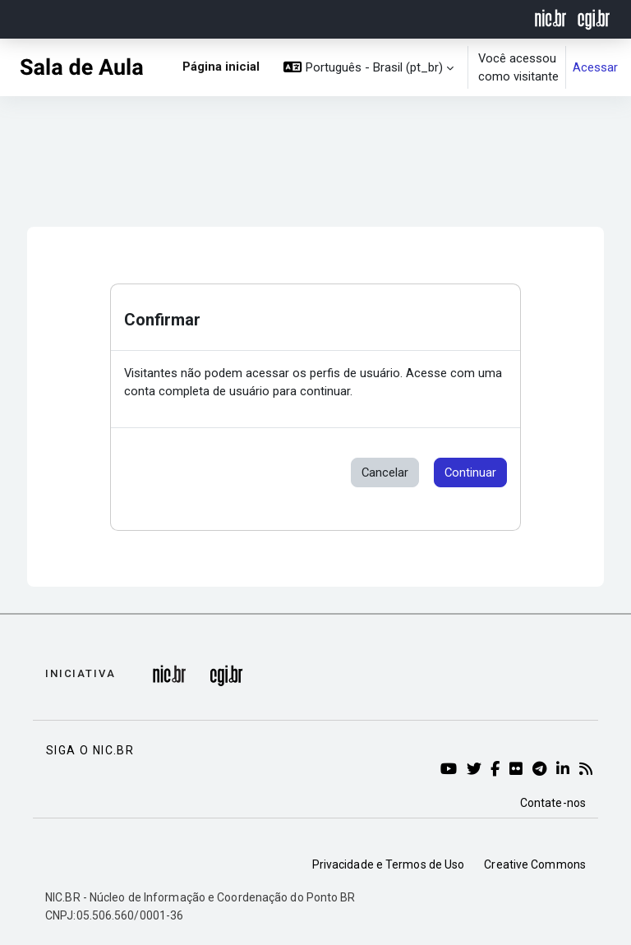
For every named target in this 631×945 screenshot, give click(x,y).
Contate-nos (553, 802)
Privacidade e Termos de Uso (388, 864)
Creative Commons (535, 864)
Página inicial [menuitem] (221, 66)
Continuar (470, 472)
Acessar (595, 67)
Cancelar (385, 472)
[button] (368, 67)
